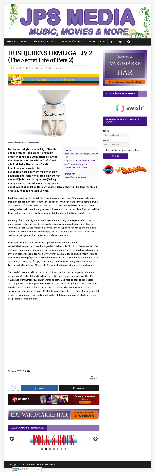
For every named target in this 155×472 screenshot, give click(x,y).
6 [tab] (61, 449)
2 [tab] (46, 449)
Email (106, 140)
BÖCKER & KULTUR (43, 41)
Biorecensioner (56, 68)
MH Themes (49, 464)
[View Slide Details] (53, 440)
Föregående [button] (12, 438)
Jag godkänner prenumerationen (122, 150)
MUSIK (9, 41)
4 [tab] (54, 449)
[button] (129, 42)
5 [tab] (58, 449)
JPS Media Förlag (70, 41)
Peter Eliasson (36, 68)
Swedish (20, 469)
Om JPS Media (95, 41)
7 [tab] (65, 449)
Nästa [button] (95, 438)
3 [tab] (50, 449)
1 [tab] (42, 449)
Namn (106, 131)
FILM (23, 41)
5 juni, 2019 (18, 68)
